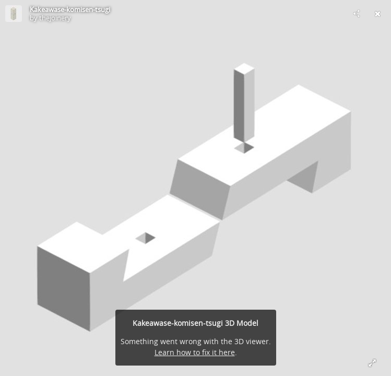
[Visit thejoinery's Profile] (13, 13)
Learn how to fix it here (195, 352)
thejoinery (55, 17)
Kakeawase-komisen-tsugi (70, 9)
